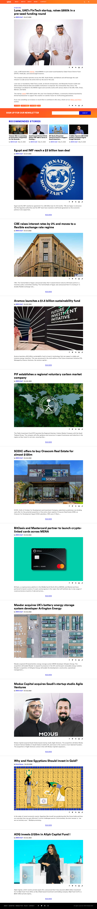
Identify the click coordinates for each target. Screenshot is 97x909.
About (30, 1)
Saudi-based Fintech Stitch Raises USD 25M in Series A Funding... (38, 137)
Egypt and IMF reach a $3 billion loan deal (42, 150)
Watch (23, 1)
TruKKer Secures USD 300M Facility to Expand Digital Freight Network (78, 137)
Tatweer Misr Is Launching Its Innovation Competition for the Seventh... (18, 137)
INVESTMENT (25, 105)
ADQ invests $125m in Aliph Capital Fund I (42, 834)
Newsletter (19, 905)
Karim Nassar (20, 764)
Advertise (12, 905)
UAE (39, 105)
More (35, 1)
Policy (26, 905)
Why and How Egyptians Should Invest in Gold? (45, 760)
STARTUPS (33, 105)
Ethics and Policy (76, 99)
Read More (48, 214)
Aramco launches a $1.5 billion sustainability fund (47, 300)
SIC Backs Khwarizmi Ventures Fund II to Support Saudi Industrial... (58, 137)
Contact (43, 1)
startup (32, 71)
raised (24, 93)
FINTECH (17, 105)
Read (16, 1)
